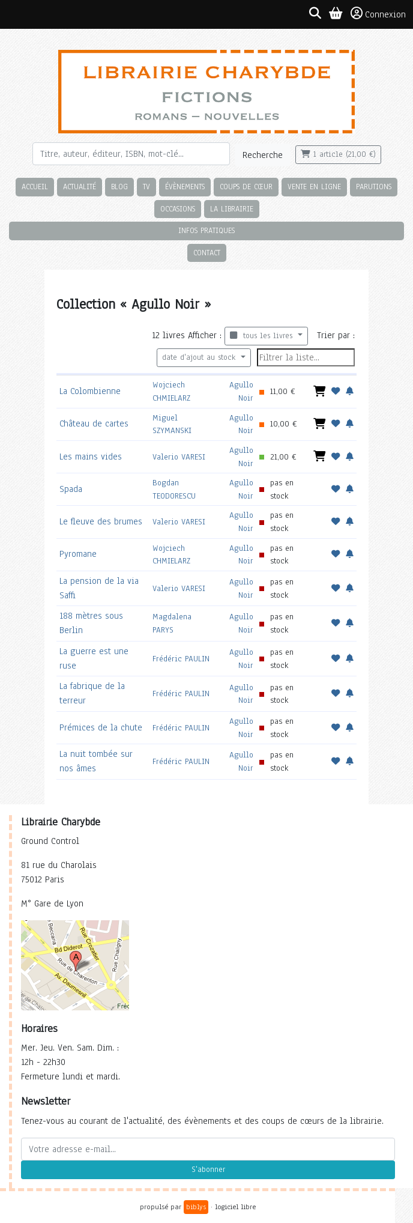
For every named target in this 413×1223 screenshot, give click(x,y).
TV (146, 186)
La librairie (231, 209)
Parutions (373, 186)
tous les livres (262, 335)
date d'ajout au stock (200, 357)
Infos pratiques (206, 230)
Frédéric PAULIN (181, 658)
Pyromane (78, 554)
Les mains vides (90, 457)
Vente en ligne (314, 186)
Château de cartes (93, 423)
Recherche (263, 155)
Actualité (79, 186)
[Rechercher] (131, 153)
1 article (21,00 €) (338, 154)
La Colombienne (90, 391)
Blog (119, 186)
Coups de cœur (246, 186)
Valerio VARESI (178, 457)
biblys (196, 1207)
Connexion (378, 13)
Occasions (177, 209)
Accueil (35, 186)
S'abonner (208, 1169)
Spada (70, 489)
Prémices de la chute (100, 727)
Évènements (185, 186)
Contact (206, 252)
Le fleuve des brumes (100, 521)
